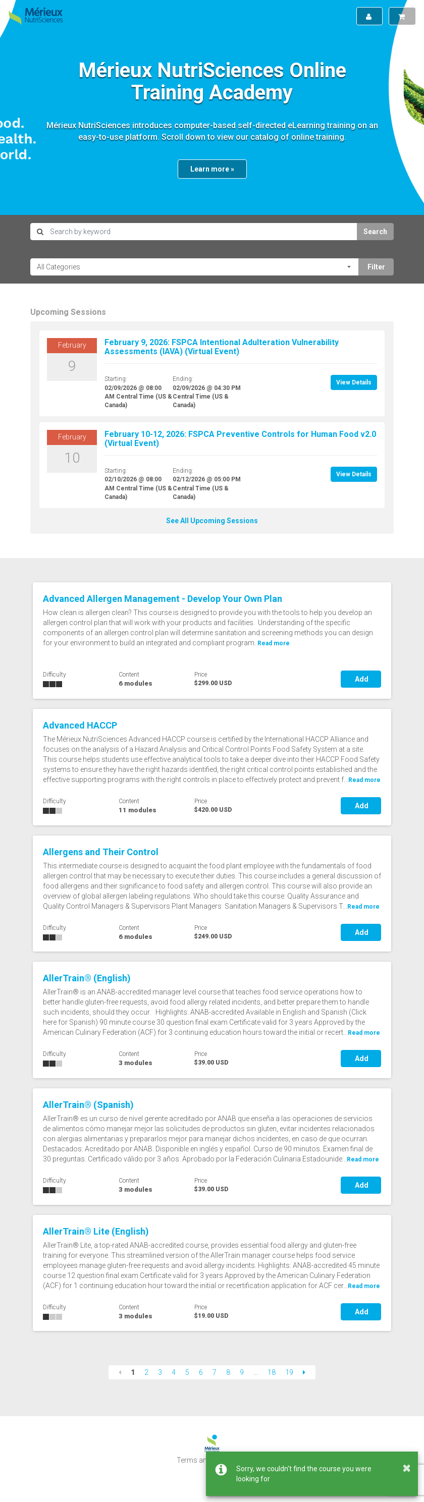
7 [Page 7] (215, 1372)
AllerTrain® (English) (87, 978)
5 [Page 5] (187, 1372)
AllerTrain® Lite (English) (96, 1231)
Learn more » (212, 169)
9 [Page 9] (242, 1372)
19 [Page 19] (289, 1372)
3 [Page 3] (160, 1372)
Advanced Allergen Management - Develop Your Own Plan (162, 598)
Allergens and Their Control (100, 852)
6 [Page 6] (201, 1372)
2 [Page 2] (146, 1372)
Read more (364, 780)
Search (375, 232)
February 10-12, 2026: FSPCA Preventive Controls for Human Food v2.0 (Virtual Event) (240, 438)
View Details (354, 382)
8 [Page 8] (228, 1372)
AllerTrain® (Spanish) (88, 1104)
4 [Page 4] (174, 1372)
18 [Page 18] (272, 1372)
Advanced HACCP (80, 725)
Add (360, 679)
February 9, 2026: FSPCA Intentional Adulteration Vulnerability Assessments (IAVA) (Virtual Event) (221, 347)
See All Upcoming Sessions (212, 521)
